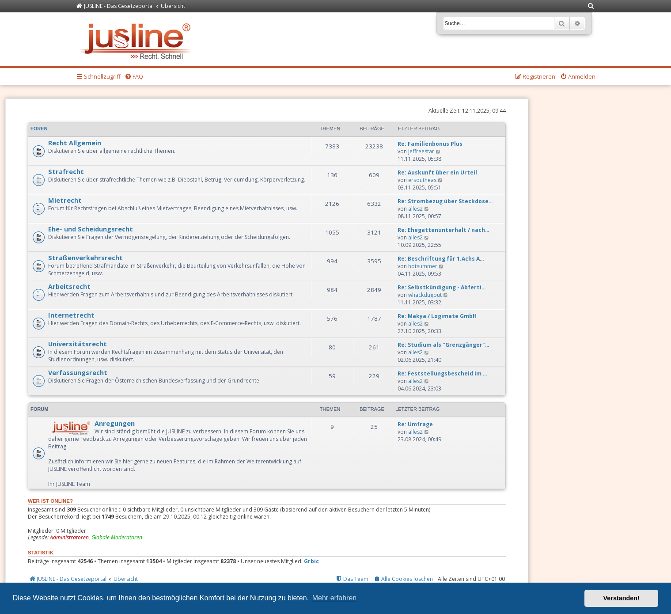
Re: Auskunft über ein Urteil (437, 172)
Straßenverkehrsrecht (85, 257)
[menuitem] (591, 6)
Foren (39, 128)
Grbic (311, 561)
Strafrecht (66, 171)
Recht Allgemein (74, 142)
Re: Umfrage (415, 424)
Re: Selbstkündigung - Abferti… (442, 287)
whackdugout (425, 295)
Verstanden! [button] (621, 598)
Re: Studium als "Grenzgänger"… (443, 345)
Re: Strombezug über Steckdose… (445, 201)
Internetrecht (71, 315)
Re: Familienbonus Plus (430, 144)
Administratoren (69, 537)
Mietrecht (65, 200)
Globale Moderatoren (116, 537)
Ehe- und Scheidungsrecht (90, 228)
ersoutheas (422, 180)
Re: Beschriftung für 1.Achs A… (441, 258)
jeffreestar (421, 151)
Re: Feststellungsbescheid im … (442, 373)
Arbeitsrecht (69, 286)
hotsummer (422, 266)
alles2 (415, 208)
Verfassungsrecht (77, 372)
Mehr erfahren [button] (334, 598)
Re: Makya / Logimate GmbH (437, 316)
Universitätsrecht (77, 343)
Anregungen (115, 423)
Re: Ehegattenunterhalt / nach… (443, 230)
